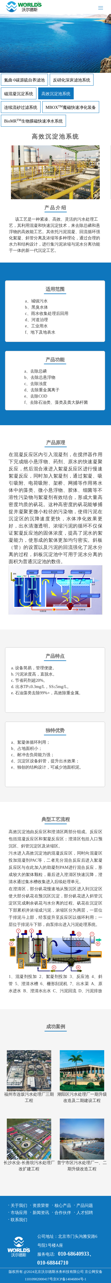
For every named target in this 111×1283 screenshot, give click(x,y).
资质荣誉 (41, 1205)
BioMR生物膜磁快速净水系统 (33, 121)
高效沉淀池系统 (55, 94)
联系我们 (19, 1220)
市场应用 (19, 1212)
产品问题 (84, 1205)
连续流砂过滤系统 (20, 107)
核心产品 (62, 1205)
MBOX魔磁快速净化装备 (71, 107)
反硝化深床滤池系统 (71, 80)
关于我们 (19, 1205)
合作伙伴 (62, 1212)
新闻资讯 (41, 1212)
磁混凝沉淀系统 (18, 94)
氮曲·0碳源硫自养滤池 (24, 80)
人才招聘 (84, 1212)
